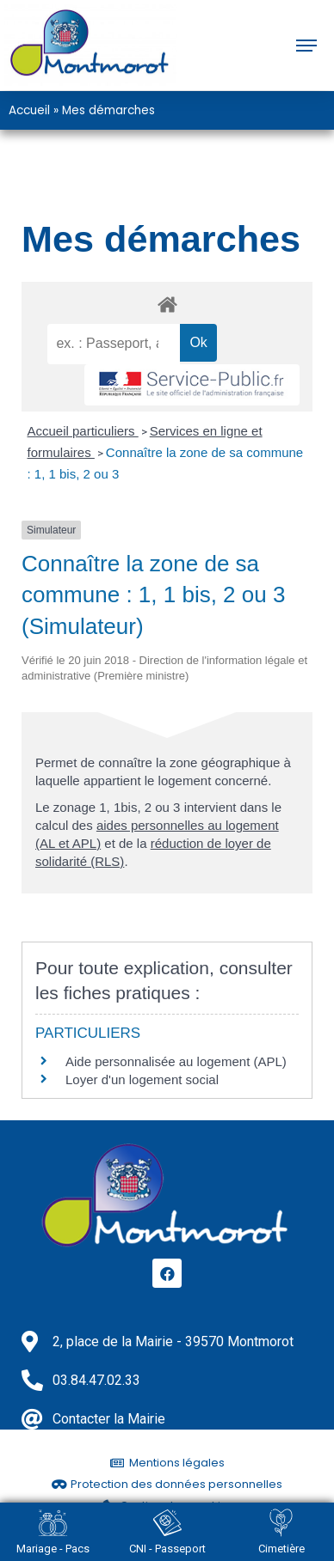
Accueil (29, 109)
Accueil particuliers (83, 431)
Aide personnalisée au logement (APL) (176, 1061)
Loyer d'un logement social (142, 1079)
